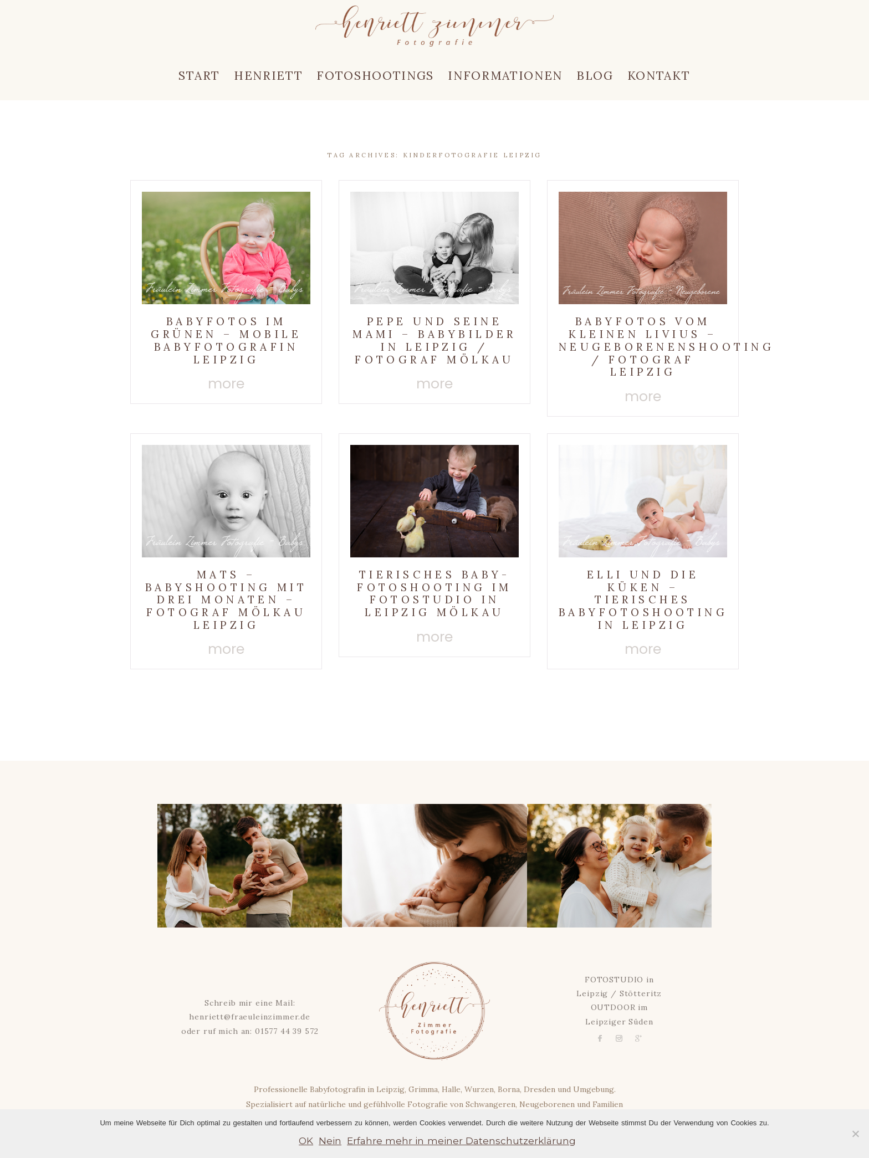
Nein (330, 1140)
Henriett (268, 75)
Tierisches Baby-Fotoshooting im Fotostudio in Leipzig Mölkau (434, 593)
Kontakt (659, 75)
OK (306, 1140)
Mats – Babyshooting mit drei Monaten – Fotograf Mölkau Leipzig (226, 600)
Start (198, 75)
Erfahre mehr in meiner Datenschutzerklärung (461, 1140)
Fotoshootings (375, 75)
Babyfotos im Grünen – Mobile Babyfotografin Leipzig (226, 340)
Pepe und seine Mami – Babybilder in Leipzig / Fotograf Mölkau (434, 340)
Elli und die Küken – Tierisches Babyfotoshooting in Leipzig (643, 600)
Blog (595, 75)
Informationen (505, 75)
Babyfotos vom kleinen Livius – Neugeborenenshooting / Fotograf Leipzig (666, 346)
